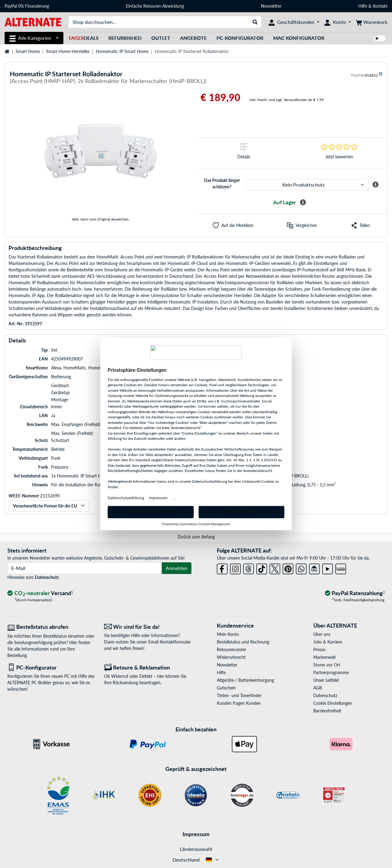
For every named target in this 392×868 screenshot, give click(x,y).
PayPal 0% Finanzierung (27, 6)
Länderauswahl (196, 849)
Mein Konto (228, 634)
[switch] (380, 38)
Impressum (196, 834)
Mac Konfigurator (298, 38)
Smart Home (28, 51)
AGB (317, 687)
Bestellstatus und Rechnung (243, 641)
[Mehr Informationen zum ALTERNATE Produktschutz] (375, 184)
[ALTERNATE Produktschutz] (307, 185)
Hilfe (362, 6)
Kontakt (380, 6)
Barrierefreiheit (327, 710)
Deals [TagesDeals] (83, 38)
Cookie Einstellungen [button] (332, 703)
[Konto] (337, 22)
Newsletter (271, 6)
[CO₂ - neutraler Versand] (40, 593)
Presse (319, 649)
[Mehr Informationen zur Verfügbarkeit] (303, 202)
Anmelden (176, 568)
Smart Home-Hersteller (68, 51)
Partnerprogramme (331, 672)
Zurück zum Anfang (196, 536)
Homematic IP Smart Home (122, 51)
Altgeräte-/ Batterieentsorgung (245, 680)
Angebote (193, 38)
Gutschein (226, 687)
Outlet (160, 38)
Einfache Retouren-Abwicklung (155, 6)
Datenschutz (47, 577)
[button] (233, 225)
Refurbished (124, 38)
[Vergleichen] (302, 225)
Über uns (321, 634)
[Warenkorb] (371, 22)
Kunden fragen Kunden (239, 703)
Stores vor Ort (326, 664)
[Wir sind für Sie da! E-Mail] (148, 627)
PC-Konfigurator (240, 38)
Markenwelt (324, 657)
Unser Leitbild (326, 680)
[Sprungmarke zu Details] (244, 153)
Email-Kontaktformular (169, 641)
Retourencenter (231, 649)
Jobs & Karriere (327, 641)
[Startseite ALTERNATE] (33, 22)
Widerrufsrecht (231, 657)
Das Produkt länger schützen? (222, 183)
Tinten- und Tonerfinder (239, 695)
